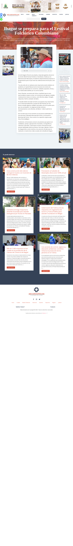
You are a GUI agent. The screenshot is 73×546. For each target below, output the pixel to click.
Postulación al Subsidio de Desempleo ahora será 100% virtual (54, 172)
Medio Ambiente (34, 15)
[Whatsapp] (1, 19)
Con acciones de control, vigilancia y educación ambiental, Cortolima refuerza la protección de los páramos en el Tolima (54, 250)
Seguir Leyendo (11, 191)
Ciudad (27, 14)
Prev (61, 59)
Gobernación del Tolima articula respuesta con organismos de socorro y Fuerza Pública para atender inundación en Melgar (53, 211)
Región (61, 14)
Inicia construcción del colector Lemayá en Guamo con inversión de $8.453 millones (19, 173)
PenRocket (44, 313)
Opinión (48, 14)
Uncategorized (62, 102)
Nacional (41, 14)
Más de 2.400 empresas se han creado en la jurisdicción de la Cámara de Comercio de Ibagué (17, 250)
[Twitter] (1, 17)
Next (69, 59)
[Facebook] (1, 14)
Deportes (54, 14)
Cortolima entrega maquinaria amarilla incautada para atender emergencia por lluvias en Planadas (19, 212)
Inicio (22, 14)
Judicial (67, 14)
